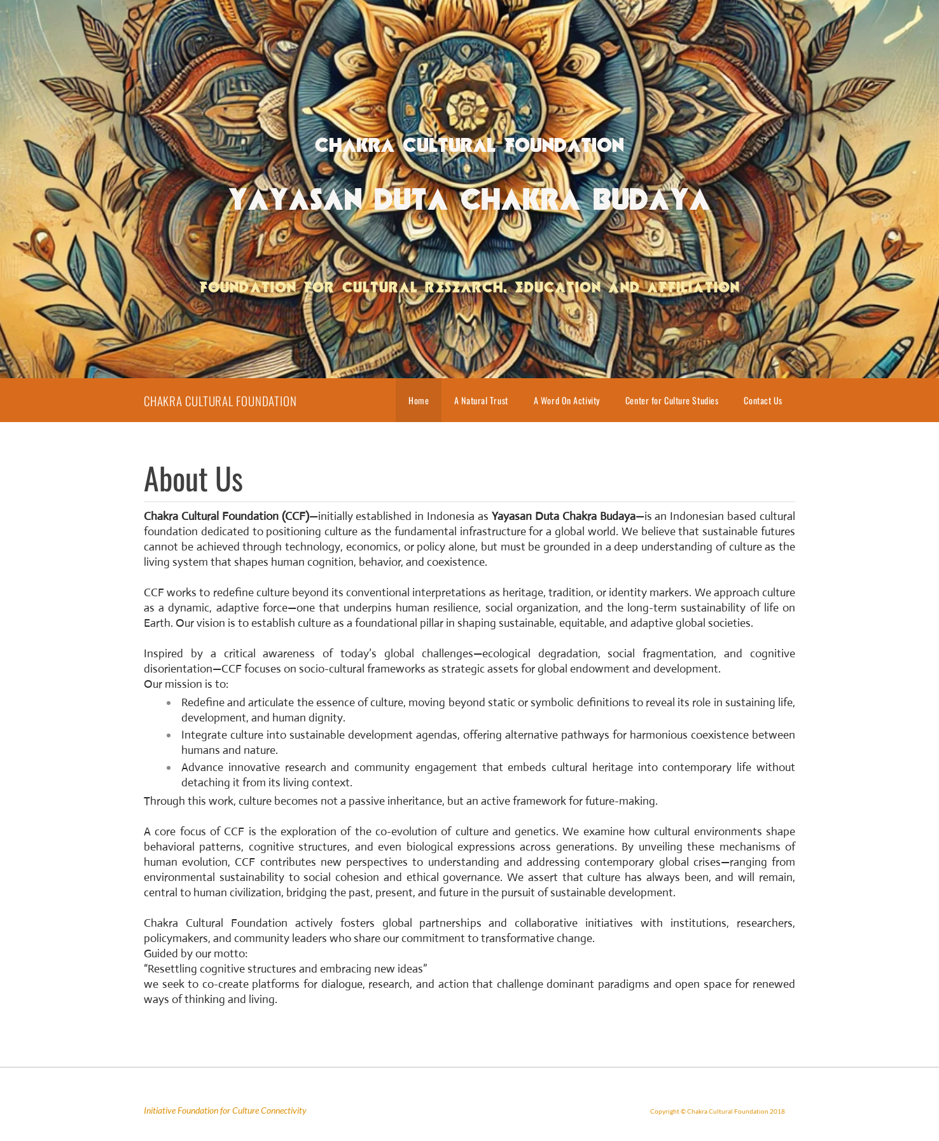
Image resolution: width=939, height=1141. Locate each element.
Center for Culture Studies (672, 400)
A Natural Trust (481, 400)
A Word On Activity (567, 400)
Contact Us (763, 400)
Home (418, 400)
